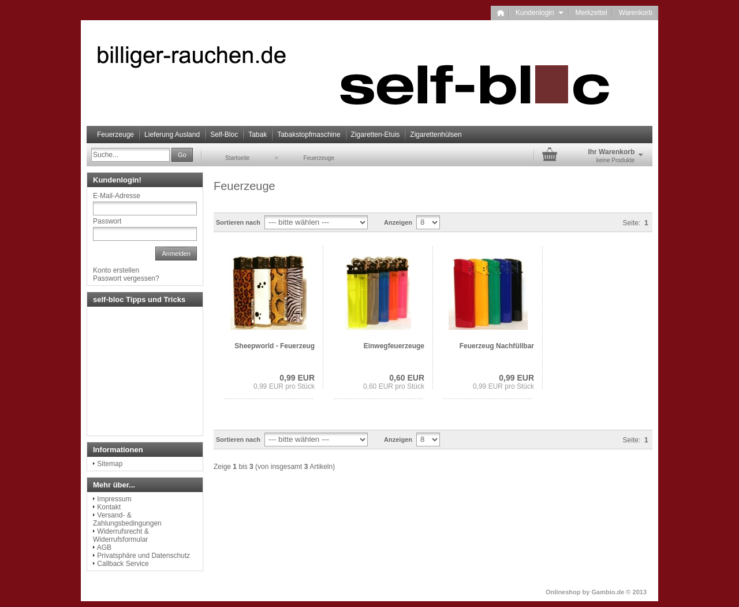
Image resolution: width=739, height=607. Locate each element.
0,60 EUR (406, 377)
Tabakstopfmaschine (308, 135)
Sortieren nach (238, 222)
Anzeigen (398, 222)
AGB (104, 547)
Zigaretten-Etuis (375, 135)
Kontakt (109, 507)
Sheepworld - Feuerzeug (274, 346)
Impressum (114, 499)
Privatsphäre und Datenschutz (143, 556)
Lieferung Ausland (172, 135)
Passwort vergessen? (126, 278)
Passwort (107, 221)
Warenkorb (635, 13)
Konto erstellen (116, 270)
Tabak (257, 135)
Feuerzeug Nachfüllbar (497, 346)
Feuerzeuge (115, 135)
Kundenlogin (539, 13)
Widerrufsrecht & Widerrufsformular (121, 535)
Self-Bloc (224, 135)
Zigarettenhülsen (435, 135)
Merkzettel (591, 13)
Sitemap (109, 464)
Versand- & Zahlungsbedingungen (127, 519)
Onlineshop (563, 592)
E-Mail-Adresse (116, 196)
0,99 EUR (297, 377)
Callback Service (122, 564)
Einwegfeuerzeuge (394, 346)
